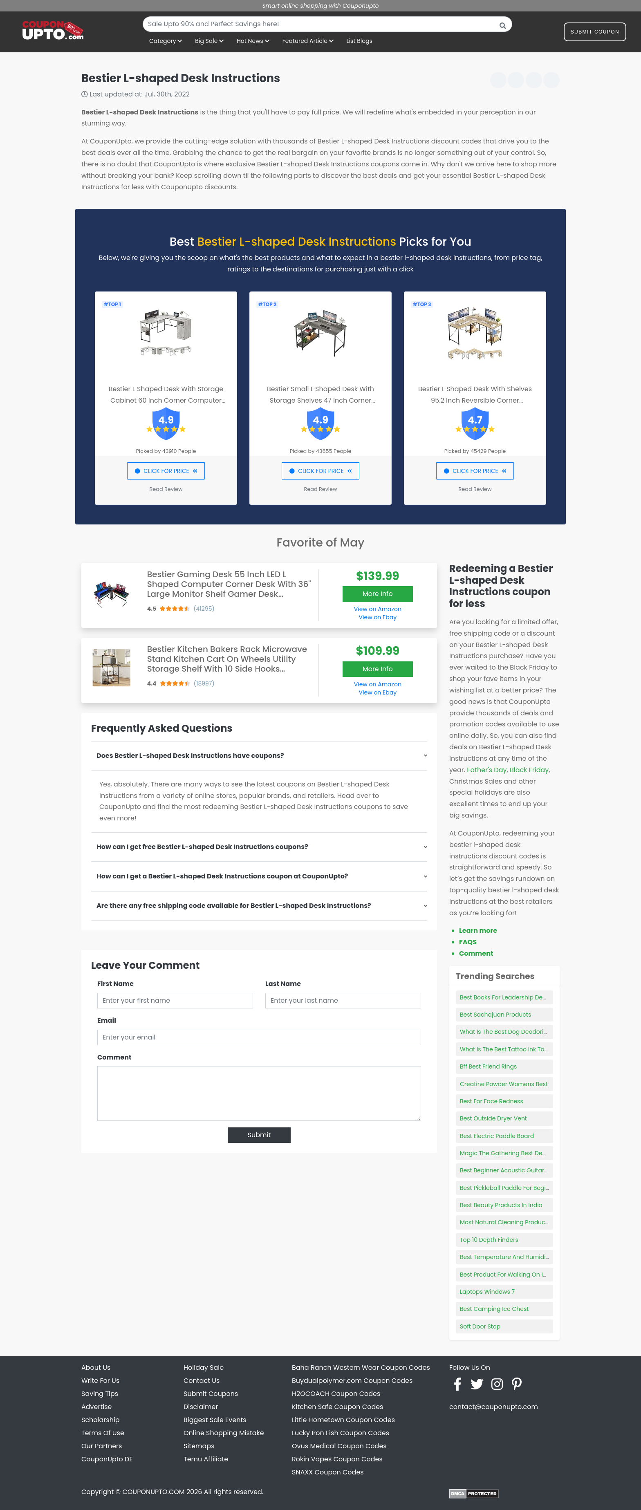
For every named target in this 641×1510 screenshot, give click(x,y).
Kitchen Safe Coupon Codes (337, 1406)
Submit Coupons (211, 1393)
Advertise (96, 1406)
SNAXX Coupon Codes (328, 1472)
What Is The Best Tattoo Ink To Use (508, 1049)
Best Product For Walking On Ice (505, 1274)
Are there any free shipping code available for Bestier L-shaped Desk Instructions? (233, 905)
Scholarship (100, 1420)
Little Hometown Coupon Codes (343, 1420)
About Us (95, 1367)
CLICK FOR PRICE (166, 471)
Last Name (283, 983)
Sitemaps (199, 1446)
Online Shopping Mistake (224, 1433)
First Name (115, 983)
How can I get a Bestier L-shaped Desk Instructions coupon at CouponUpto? (222, 876)
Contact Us (202, 1380)
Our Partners (101, 1446)
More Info (378, 593)
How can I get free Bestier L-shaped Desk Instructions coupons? (202, 846)
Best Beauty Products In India (501, 1205)
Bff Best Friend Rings (488, 1066)
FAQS (468, 942)
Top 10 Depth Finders (489, 1240)
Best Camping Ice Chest (494, 1309)
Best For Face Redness (491, 1101)
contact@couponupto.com (493, 1406)
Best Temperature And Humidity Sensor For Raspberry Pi (539, 1257)
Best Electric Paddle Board (497, 1136)
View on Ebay (378, 617)
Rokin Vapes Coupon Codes (337, 1459)
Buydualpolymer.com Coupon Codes (352, 1380)
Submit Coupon (595, 33)
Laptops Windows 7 (487, 1292)
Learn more (478, 930)
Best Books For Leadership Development (517, 997)
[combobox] (327, 24)
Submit (259, 1135)
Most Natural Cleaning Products (505, 1222)
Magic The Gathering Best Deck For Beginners (524, 1153)
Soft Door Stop (480, 1326)
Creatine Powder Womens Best (504, 1084)
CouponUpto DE (107, 1459)
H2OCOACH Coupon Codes (336, 1393)
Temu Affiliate (206, 1459)
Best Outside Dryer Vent (493, 1118)
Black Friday (529, 770)
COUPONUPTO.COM (153, 1492)
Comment (114, 1057)
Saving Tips (99, 1393)
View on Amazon (377, 609)
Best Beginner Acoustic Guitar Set (507, 1170)
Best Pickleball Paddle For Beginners (511, 1188)
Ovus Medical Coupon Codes (339, 1446)
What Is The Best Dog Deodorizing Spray (516, 1032)
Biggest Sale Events (215, 1420)
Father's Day (487, 770)
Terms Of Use (102, 1433)
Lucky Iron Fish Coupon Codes (340, 1433)
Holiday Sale (204, 1367)
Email (106, 1020)
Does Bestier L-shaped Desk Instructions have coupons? (190, 755)
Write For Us (100, 1380)
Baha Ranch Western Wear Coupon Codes (361, 1367)
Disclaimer (201, 1406)
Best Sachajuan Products (495, 1014)
